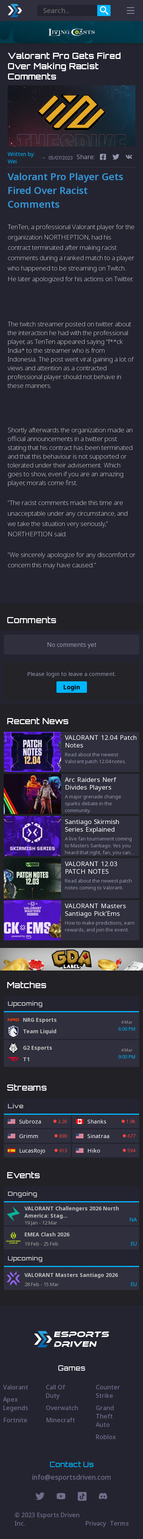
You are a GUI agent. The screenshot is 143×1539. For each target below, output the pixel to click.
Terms (119, 1523)
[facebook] (103, 157)
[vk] (128, 157)
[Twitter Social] (40, 1497)
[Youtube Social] (61, 1497)
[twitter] (115, 157)
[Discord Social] (82, 1497)
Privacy (95, 1523)
